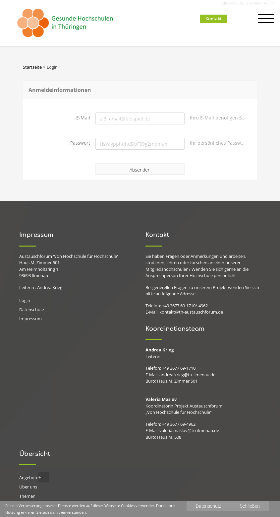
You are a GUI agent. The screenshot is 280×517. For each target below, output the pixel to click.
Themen (27, 496)
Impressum (232, 3)
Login (24, 300)
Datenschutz (260, 3)
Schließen (250, 506)
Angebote (28, 477)
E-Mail (83, 117)
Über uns (28, 487)
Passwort (80, 143)
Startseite (32, 67)
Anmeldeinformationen (59, 90)
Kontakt (213, 19)
